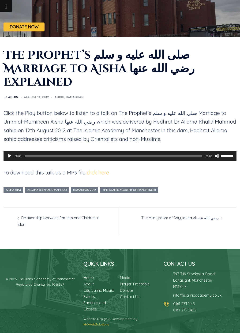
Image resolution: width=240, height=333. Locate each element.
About (88, 284)
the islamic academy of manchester (129, 190)
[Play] (9, 156)
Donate (126, 290)
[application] (120, 156)
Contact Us (129, 296)
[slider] (113, 156)
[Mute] (217, 156)
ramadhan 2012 (84, 190)
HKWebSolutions (96, 324)
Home (88, 277)
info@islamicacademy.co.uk (197, 295)
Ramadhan (75, 97)
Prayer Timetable (135, 284)
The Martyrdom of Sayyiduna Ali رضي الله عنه (180, 218)
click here (98, 172)
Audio (59, 97)
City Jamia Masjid (98, 290)
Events (89, 296)
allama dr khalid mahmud (47, 190)
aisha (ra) (13, 190)
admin (13, 97)
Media (125, 277)
